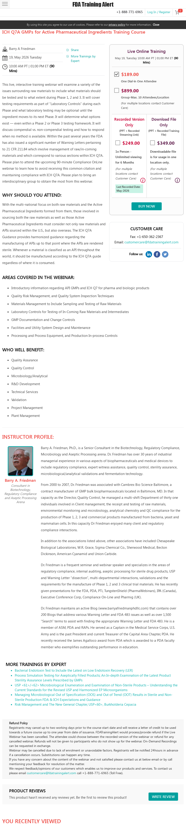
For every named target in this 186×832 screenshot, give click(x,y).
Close (156, 24)
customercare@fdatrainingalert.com (151, 242)
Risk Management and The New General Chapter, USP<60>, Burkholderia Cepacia (75, 704)
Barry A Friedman (22, 48)
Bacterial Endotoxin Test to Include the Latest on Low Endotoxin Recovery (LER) (74, 670)
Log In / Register (158, 12)
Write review (163, 796)
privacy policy (117, 24)
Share (75, 50)
